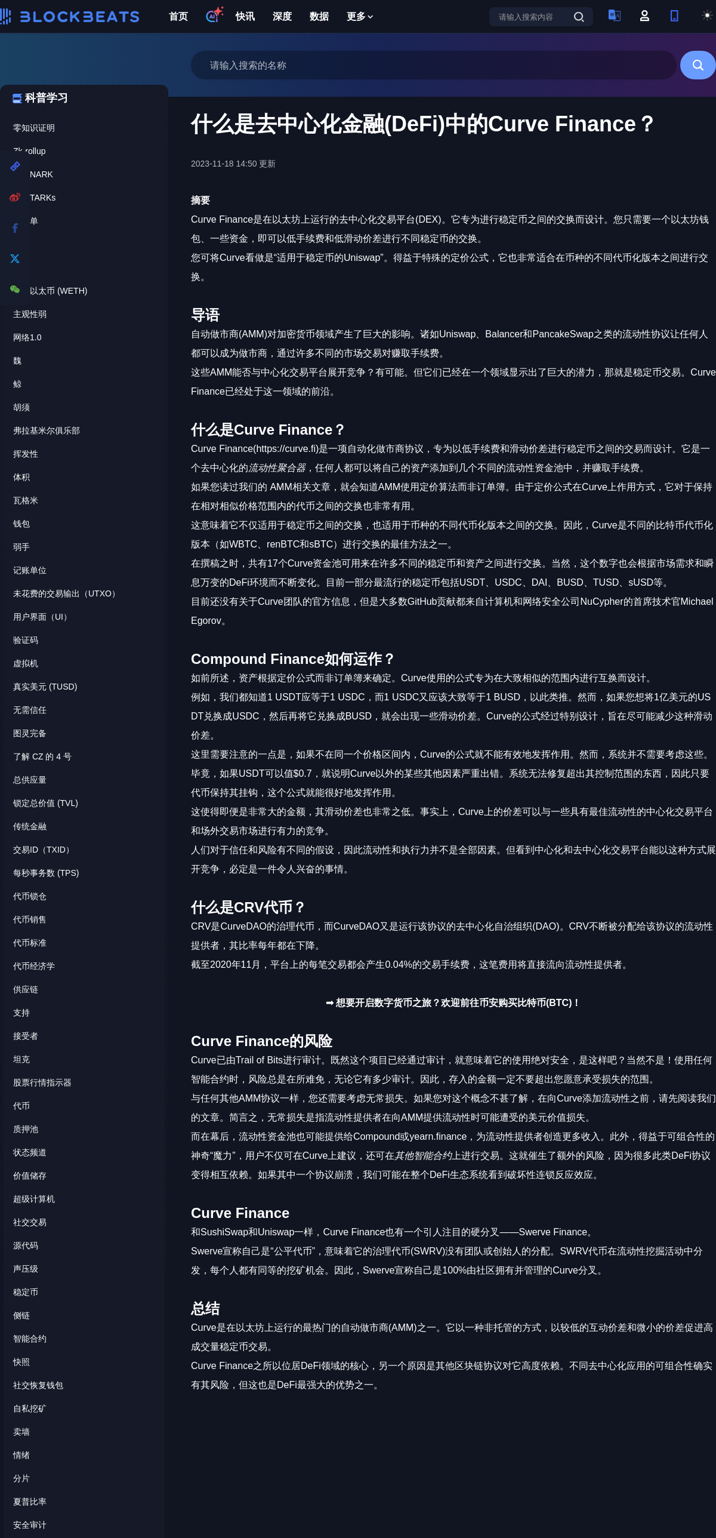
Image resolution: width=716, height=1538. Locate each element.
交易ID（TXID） (43, 849)
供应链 (25, 989)
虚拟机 (25, 663)
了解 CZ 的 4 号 (42, 756)
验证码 (25, 640)
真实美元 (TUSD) (45, 686)
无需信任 (30, 710)
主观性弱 (30, 314)
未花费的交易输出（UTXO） (66, 593)
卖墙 (21, 1432)
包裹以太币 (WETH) (50, 291)
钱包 (21, 523)
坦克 (21, 1059)
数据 (319, 16)
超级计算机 (34, 1199)
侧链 (21, 1315)
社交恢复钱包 (38, 1385)
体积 (21, 477)
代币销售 (30, 919)
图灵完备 (30, 733)
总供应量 (30, 780)
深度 (282, 16)
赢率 (21, 267)
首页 (178, 16)
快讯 (245, 16)
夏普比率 (30, 1501)
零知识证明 (34, 128)
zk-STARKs (34, 197)
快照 (21, 1362)
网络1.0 (27, 337)
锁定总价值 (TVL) (45, 803)
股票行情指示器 (42, 1082)
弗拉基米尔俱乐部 (46, 430)
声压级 (25, 1269)
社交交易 (30, 1222)
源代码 (25, 1245)
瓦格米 (25, 500)
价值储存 (30, 1175)
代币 (21, 1106)
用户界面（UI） (42, 617)
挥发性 (25, 454)
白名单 (25, 221)
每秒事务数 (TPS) (46, 873)
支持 (21, 1012)
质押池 (25, 1129)
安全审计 (30, 1525)
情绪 (21, 1455)
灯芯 (21, 244)
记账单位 (30, 570)
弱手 (21, 547)
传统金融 (30, 826)
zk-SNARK (33, 174)
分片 (21, 1478)
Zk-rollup (29, 151)
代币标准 (30, 943)
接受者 (25, 1036)
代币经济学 (34, 966)
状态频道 (30, 1152)
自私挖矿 (30, 1408)
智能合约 (30, 1338)
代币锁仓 (30, 896)
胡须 (21, 407)
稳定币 (25, 1292)
